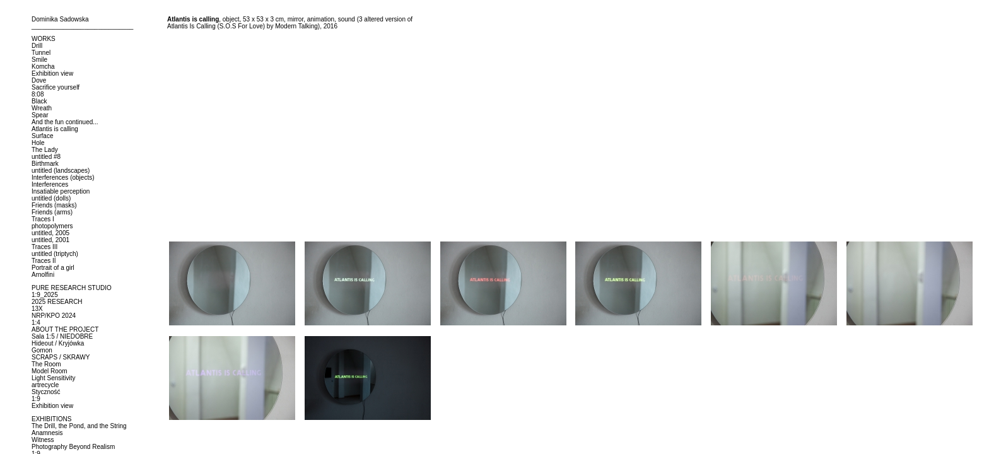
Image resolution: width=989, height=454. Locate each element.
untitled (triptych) (55, 253)
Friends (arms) (52, 212)
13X (37, 308)
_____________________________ (82, 26)
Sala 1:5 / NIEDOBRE (62, 336)
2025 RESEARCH (57, 301)
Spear (40, 115)
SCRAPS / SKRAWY (61, 357)
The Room (46, 364)
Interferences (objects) (63, 177)
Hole (38, 142)
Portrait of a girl (53, 267)
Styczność (46, 391)
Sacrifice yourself (55, 87)
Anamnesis (47, 432)
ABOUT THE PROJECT (65, 329)
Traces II (44, 260)
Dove (39, 80)
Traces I (43, 219)
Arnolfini (43, 274)
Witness (43, 439)
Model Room (49, 371)
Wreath (42, 108)
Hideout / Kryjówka (58, 343)
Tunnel (41, 52)
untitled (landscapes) (61, 170)
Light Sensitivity (53, 378)
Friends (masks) (54, 205)
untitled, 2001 (50, 239)
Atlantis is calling (55, 128)
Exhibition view (52, 73)
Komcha (43, 66)
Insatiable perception (61, 191)
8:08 (38, 94)
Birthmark (45, 163)
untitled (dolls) (51, 198)
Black (39, 101)
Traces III (44, 246)
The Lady (45, 149)
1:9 (36, 398)
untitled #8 (46, 156)
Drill (37, 45)
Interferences (50, 184)
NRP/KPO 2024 (54, 315)
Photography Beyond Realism (73, 446)
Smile (39, 59)
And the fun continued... (65, 122)
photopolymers (52, 226)
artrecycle (45, 384)
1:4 (36, 322)
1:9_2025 (45, 294)
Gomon (42, 350)
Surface (42, 135)
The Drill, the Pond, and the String (79, 425)
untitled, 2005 (50, 233)
